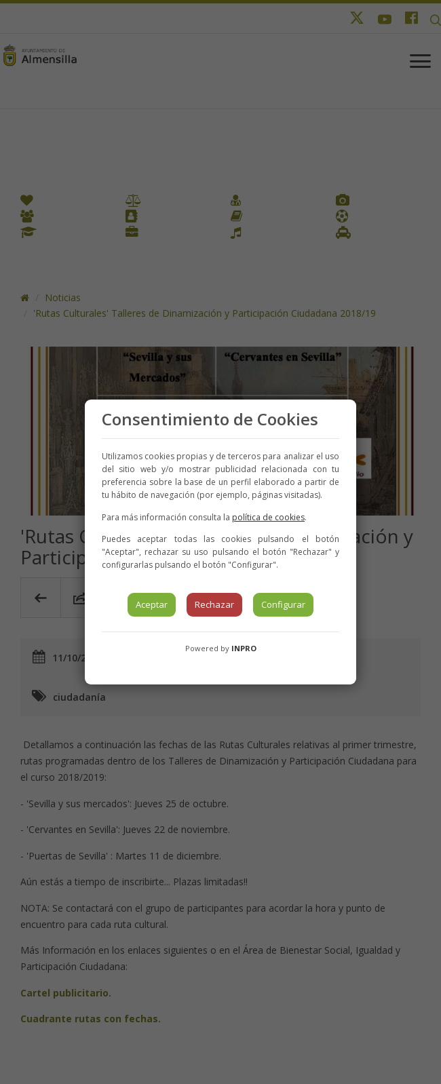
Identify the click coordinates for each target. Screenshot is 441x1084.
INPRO (243, 648)
